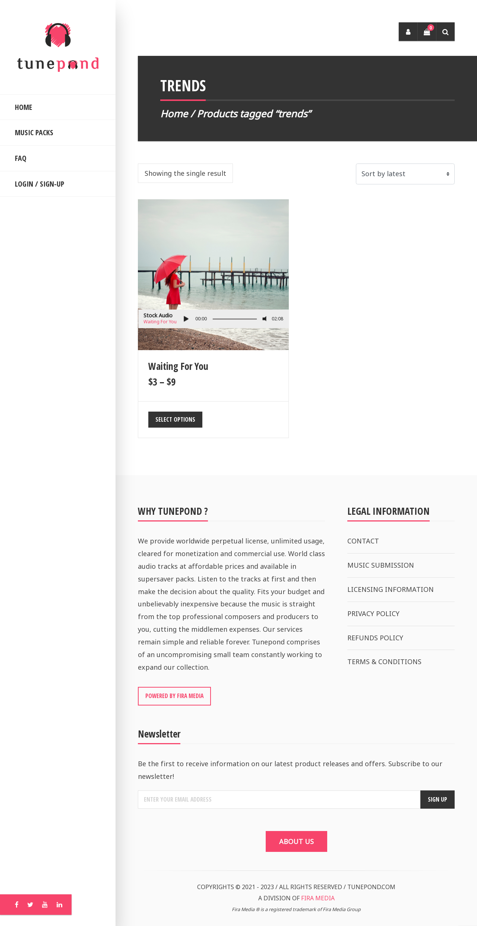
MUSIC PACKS (34, 132)
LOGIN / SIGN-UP (39, 184)
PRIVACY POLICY (373, 613)
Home (174, 113)
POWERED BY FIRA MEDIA (174, 696)
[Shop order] (405, 174)
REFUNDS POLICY (375, 637)
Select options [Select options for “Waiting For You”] (175, 419)
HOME (23, 107)
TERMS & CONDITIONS (384, 661)
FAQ (20, 158)
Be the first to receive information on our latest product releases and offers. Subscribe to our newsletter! (290, 770)
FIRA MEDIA (318, 898)
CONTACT (363, 540)
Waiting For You (160, 321)
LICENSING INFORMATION (390, 589)
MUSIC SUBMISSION (380, 565)
